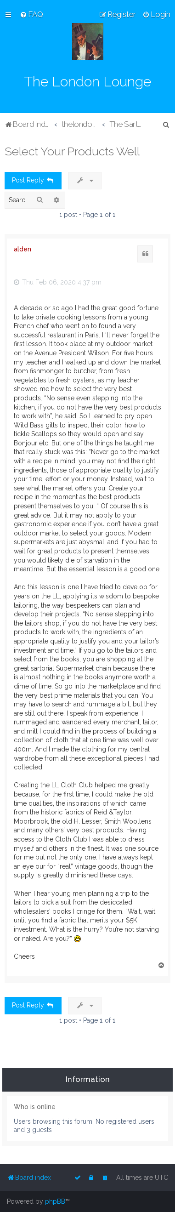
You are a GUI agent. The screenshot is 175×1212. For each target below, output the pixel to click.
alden (22, 249)
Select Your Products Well (72, 151)
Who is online (35, 1106)
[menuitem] (31, 14)
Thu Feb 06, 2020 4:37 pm (58, 282)
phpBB (55, 1201)
